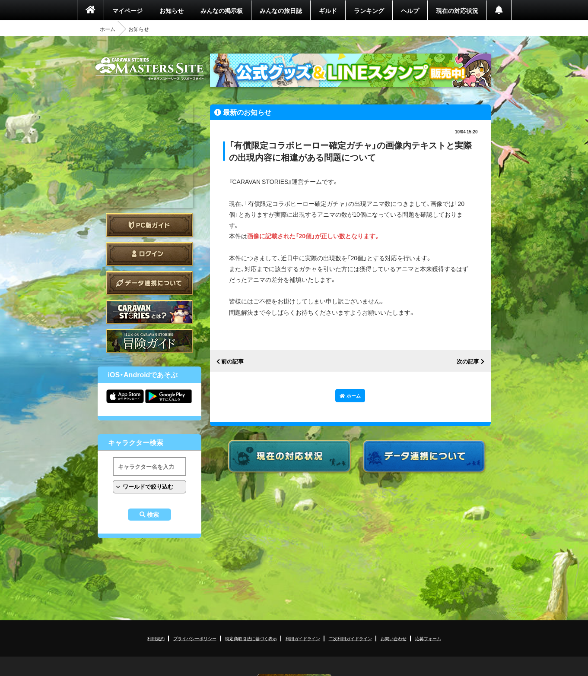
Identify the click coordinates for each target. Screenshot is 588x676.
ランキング (369, 10)
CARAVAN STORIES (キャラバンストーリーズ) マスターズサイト (149, 69)
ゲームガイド (149, 341)
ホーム (107, 29)
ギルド (328, 10)
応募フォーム (428, 638)
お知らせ (171, 10)
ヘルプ (410, 10)
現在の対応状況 (457, 10)
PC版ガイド (149, 225)
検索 (153, 515)
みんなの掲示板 (221, 10)
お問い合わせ (394, 638)
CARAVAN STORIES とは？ (149, 312)
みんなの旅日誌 (281, 10)
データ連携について (149, 283)
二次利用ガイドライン (350, 638)
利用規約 (156, 638)
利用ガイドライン (303, 638)
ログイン (149, 254)
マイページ (127, 10)
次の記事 (468, 361)
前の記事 (232, 361)
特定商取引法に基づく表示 (251, 638)
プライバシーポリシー (194, 638)
